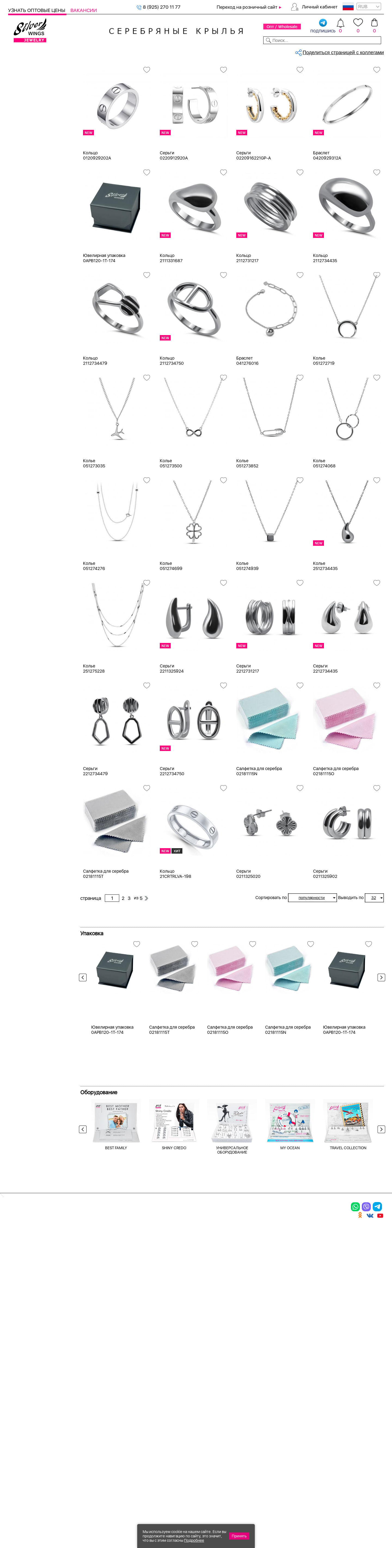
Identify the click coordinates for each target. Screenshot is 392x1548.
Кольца (23, 90)
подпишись (323, 26)
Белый (22, 254)
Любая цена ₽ (30, 707)
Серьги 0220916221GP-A (253, 201)
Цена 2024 (27, 319)
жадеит (23, 453)
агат (19, 375)
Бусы (76, 1418)
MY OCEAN (290, 1304)
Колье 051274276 (94, 611)
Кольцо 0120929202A (97, 201)
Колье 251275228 (94, 714)
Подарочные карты (29, 158)
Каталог (18, 51)
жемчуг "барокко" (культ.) (44, 473)
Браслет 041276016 (247, 406)
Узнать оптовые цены (37, 10)
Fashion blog (269, 1434)
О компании (305, 51)
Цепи (14, 168)
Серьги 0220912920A (174, 201)
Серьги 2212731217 (247, 714)
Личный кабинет (320, 7)
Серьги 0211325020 (248, 919)
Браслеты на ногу (34, 139)
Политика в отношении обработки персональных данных (211, 1459)
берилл (23, 424)
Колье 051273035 (94, 509)
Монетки (25, 570)
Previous (84, 1033)
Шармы (18, 1418)
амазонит (25, 394)
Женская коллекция (30, 80)
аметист (24, 404)
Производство (211, 1380)
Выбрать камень (52, 51)
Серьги (23, 100)
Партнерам (191, 51)
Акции (200, 1399)
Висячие (24, 635)
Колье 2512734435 (325, 611)
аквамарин (27, 384)
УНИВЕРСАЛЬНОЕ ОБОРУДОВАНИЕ (232, 1306)
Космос (23, 560)
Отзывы (374, 51)
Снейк (22, 505)
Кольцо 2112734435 (325, 303)
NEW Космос (29, 355)
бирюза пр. (27, 433)
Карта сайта (269, 1444)
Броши (78, 1399)
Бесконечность (32, 615)
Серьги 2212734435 (325, 714)
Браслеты (25, 119)
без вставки (28, 414)
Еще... (14, 481)
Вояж (21, 541)
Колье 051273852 (247, 509)
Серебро (25, 219)
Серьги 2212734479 (95, 816)
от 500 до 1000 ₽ (34, 726)
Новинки (100, 51)
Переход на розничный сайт (247, 7)
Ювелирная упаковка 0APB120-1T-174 (104, 303)
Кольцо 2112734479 (95, 406)
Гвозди (22, 655)
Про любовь (28, 590)
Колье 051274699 (171, 611)
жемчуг (23, 463)
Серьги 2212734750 (172, 816)
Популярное (28, 580)
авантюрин (27, 365)
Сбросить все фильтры (105, 91)
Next (380, 1033)
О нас (260, 1399)
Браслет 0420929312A (327, 201)
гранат (22, 443)
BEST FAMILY (116, 1304)
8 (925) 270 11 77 (158, 7)
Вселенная (27, 645)
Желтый (24, 264)
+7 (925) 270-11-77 (305, 1518)
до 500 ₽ (25, 716)
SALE (80, 51)
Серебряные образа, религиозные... (122, 70)
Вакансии (84, 10)
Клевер (23, 550)
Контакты (274, 51)
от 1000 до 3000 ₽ (35, 736)
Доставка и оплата (278, 1380)
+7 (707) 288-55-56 (353, 1528)
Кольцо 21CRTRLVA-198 (175, 919)
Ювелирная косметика (33, 149)
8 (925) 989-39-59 (359, 1518)
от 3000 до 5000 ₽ (36, 746)
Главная (86, 70)
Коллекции (160, 51)
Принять (239, 1536)
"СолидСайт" (167, 1492)
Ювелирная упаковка (31, 178)
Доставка (246, 51)
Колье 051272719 (324, 406)
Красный (24, 274)
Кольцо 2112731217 (247, 303)
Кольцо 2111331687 (171, 303)
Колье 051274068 (324, 509)
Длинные (25, 674)
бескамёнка (28, 345)
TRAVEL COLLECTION (348, 1304)
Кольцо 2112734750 (172, 406)
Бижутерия (128, 51)
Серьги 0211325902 (325, 919)
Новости (219, 51)
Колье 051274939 (247, 611)
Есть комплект (31, 300)
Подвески (26, 109)
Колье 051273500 (171, 509)
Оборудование (342, 51)
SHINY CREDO (174, 1304)
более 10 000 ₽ (32, 765)
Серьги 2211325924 (172, 714)
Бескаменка (28, 531)
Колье (21, 129)
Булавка (24, 625)
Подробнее (194, 1540)
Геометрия (27, 664)
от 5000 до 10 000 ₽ (37, 756)
